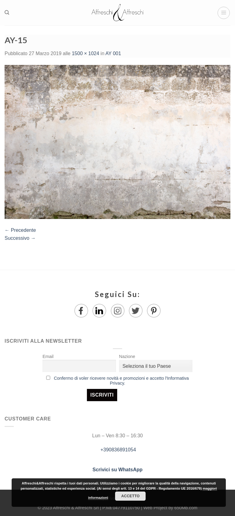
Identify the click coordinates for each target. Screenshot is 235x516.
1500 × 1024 (85, 53)
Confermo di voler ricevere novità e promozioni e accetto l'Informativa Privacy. (121, 381)
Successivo (20, 238)
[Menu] (224, 13)
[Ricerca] (7, 12)
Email (48, 356)
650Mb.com (185, 507)
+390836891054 (117, 449)
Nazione (127, 356)
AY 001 (113, 53)
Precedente (20, 230)
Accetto (130, 496)
